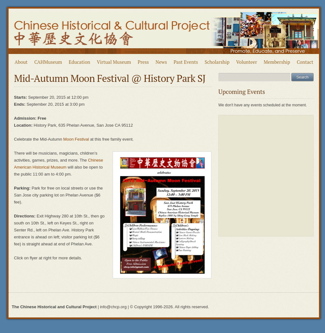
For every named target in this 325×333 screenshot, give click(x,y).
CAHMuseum (48, 62)
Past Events (186, 62)
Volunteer (246, 62)
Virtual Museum (114, 62)
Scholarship (217, 62)
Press (143, 62)
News (161, 62)
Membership (277, 62)
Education (79, 62)
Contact (305, 62)
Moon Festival (76, 139)
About (21, 62)
